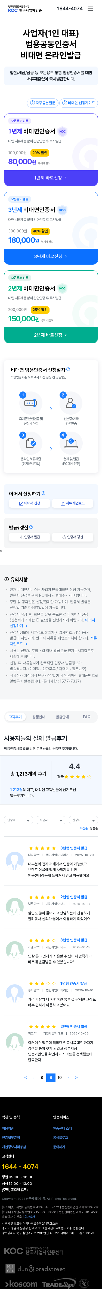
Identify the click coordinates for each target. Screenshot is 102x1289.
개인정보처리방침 (14, 1147)
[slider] (78, 776)
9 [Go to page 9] (51, 1077)
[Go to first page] (24, 1077)
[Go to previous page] (33, 1077)
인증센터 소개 (62, 1128)
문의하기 (59, 1147)
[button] (90, 9)
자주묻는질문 (42, 102)
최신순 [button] (84, 828)
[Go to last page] (77, 1077)
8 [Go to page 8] (42, 1077)
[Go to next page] (68, 1077)
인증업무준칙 (11, 1137)
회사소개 (29, 1217)
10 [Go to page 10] (59, 1077)
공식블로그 (60, 1137)
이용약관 (8, 1128)
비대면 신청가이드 (78, 102)
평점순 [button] (94, 828)
